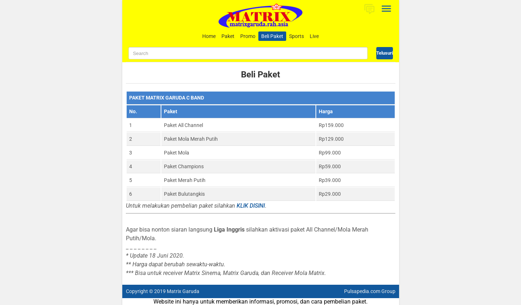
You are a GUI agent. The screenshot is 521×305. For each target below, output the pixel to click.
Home (209, 36)
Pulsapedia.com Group (369, 291)
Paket (227, 36)
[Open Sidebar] (386, 8)
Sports (296, 36)
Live (314, 36)
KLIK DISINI (251, 205)
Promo (247, 36)
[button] (369, 8)
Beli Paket (272, 36)
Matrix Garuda (183, 291)
